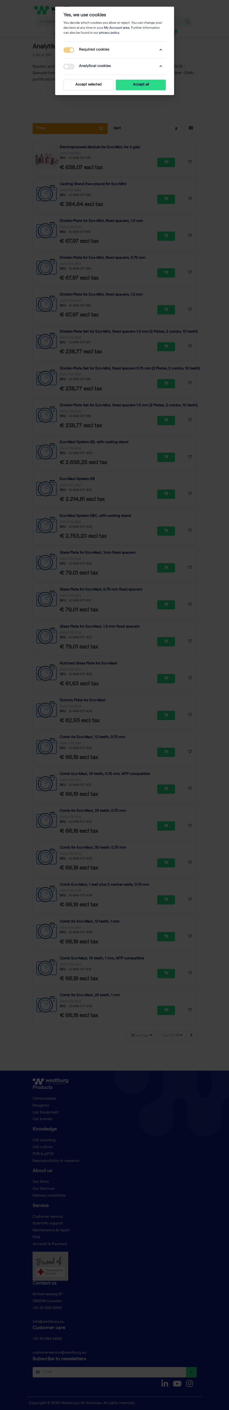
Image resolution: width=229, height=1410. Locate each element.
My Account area (116, 28)
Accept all (141, 85)
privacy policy (109, 33)
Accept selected (88, 85)
